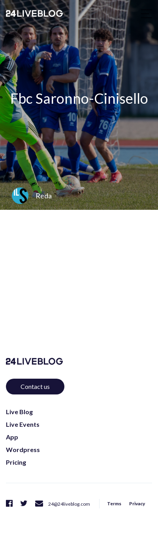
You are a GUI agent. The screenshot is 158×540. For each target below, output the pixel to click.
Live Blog (19, 411)
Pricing (16, 462)
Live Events (23, 424)
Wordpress (23, 449)
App (12, 437)
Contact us (35, 386)
